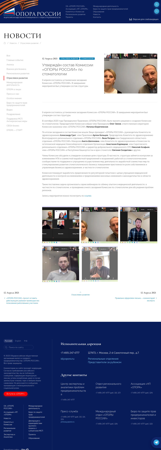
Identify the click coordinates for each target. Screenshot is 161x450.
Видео (10, 110)
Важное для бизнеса (16, 69)
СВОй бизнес (13, 126)
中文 (26, 341)
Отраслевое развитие (29, 43)
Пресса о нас (13, 94)
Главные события (15, 60)
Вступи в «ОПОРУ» (16, 394)
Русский (8, 341)
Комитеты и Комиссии (75, 12)
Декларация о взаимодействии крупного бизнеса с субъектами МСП (36, 426)
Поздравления (13, 114)
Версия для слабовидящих (144, 19)
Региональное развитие (75, 14)
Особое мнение (14, 98)
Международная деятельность (106, 6)
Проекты (69, 17)
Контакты (97, 17)
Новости (96, 14)
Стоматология (87, 58)
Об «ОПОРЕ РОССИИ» (75, 6)
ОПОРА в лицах (14, 89)
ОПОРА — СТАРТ (14, 130)
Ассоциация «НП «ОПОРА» (77, 9)
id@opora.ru (67, 358)
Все (8, 55)
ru (157, 11)
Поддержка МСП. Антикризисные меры (17, 120)
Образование (98, 12)
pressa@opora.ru (67, 422)
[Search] (18, 347)
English (18, 341)
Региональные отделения (103, 358)
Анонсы (10, 64)
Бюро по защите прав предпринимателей (110, 9)
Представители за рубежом (104, 362)
